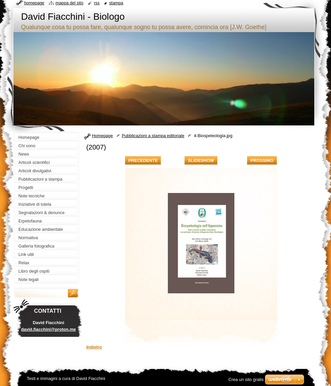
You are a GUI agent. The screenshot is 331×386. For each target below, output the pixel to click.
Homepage (102, 135)
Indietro (94, 347)
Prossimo (261, 160)
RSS (97, 2)
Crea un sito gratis (246, 379)
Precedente (142, 160)
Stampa (116, 2)
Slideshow (201, 160)
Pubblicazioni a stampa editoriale (153, 135)
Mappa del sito (69, 2)
